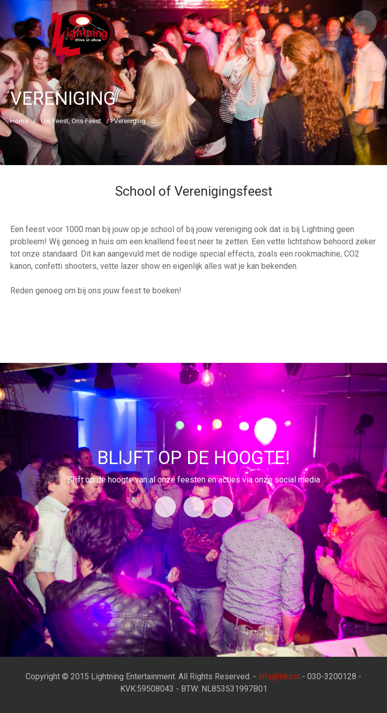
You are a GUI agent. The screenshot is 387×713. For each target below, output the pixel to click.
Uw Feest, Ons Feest (71, 121)
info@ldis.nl (279, 676)
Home (19, 121)
